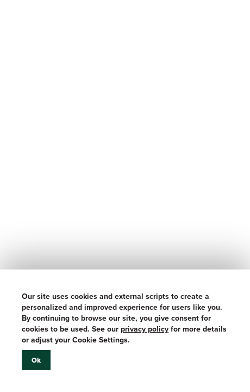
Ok (36, 360)
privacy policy (144, 329)
